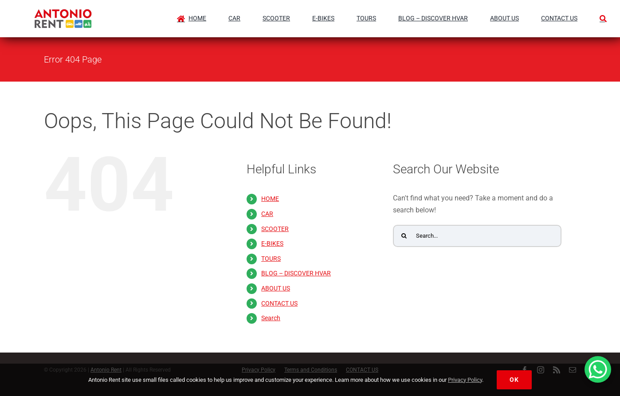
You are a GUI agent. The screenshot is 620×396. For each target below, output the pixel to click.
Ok (514, 379)
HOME (270, 198)
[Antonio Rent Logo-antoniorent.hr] (63, 12)
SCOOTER (275, 228)
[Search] (603, 14)
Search (270, 318)
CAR (267, 213)
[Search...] (477, 236)
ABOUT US (275, 288)
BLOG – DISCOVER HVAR (296, 273)
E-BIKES (272, 243)
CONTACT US (279, 303)
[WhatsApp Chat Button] (598, 369)
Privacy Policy (465, 379)
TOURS (271, 258)
